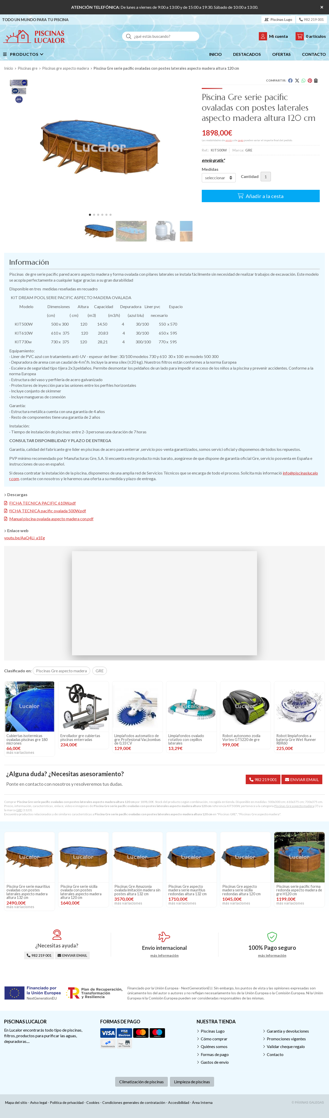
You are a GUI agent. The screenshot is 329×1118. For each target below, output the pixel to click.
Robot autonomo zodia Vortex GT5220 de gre (241, 737)
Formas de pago (215, 1054)
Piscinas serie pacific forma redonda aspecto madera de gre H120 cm (299, 890)
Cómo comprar (214, 1038)
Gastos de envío (215, 1062)
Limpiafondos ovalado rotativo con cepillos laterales (186, 739)
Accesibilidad (178, 1102)
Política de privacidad (67, 1102)
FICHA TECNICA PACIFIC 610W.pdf (42, 502)
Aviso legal (38, 1102)
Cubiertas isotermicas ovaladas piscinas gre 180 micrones (27, 739)
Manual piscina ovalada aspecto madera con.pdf (51, 518)
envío (228, 140)
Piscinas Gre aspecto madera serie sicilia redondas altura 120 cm (241, 890)
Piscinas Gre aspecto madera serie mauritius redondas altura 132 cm (187, 890)
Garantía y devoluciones (288, 1030)
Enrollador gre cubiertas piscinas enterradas (80, 737)
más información (164, 955)
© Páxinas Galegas (308, 1102)
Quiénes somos (214, 1046)
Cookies (92, 1102)
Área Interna (202, 1102)
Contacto (275, 1054)
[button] (90, 215)
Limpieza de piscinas (192, 1081)
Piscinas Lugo (213, 1030)
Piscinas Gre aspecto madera (294, 806)
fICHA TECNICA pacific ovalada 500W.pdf (47, 510)
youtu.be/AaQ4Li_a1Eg (24, 537)
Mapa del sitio (16, 1102)
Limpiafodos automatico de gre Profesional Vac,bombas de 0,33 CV (137, 739)
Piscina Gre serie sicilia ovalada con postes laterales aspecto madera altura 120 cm (81, 892)
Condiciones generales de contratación (133, 1102)
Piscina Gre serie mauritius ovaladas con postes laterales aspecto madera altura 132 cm (28, 892)
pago (240, 140)
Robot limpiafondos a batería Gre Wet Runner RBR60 (296, 739)
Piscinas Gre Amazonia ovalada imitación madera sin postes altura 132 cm (137, 890)
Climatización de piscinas (141, 1081)
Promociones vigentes (286, 1038)
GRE (19, 810)
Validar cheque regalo (286, 1046)
